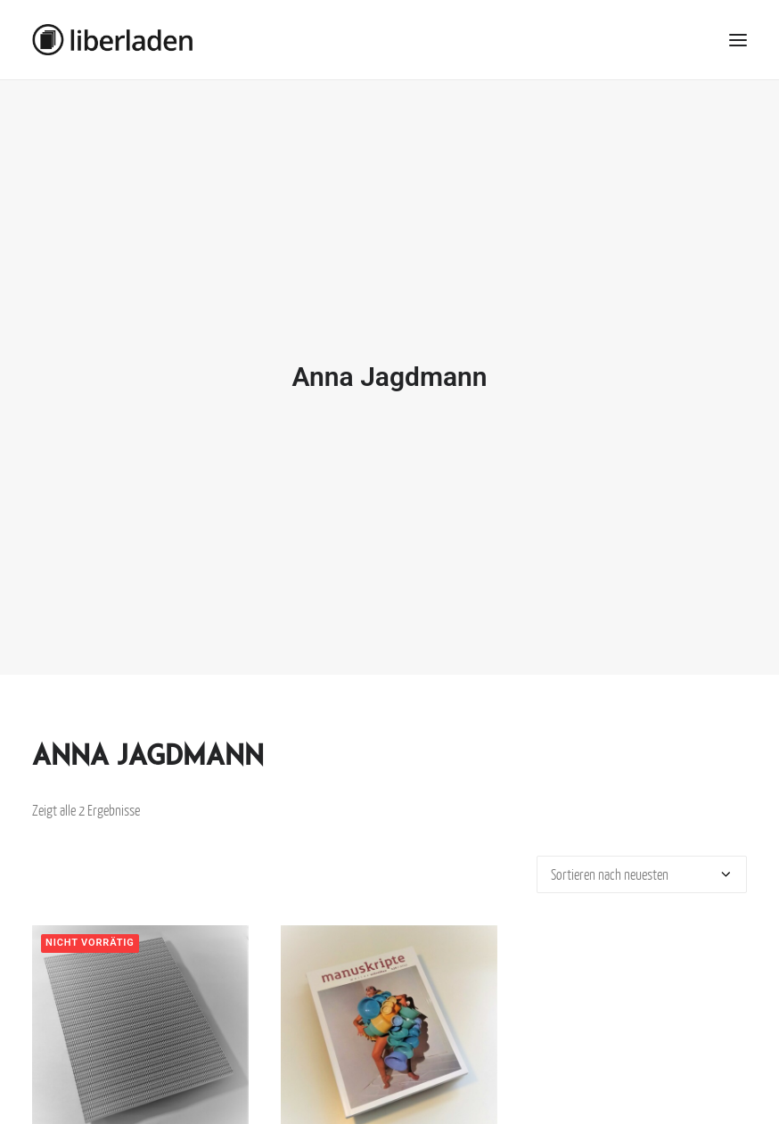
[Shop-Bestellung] (642, 866)
